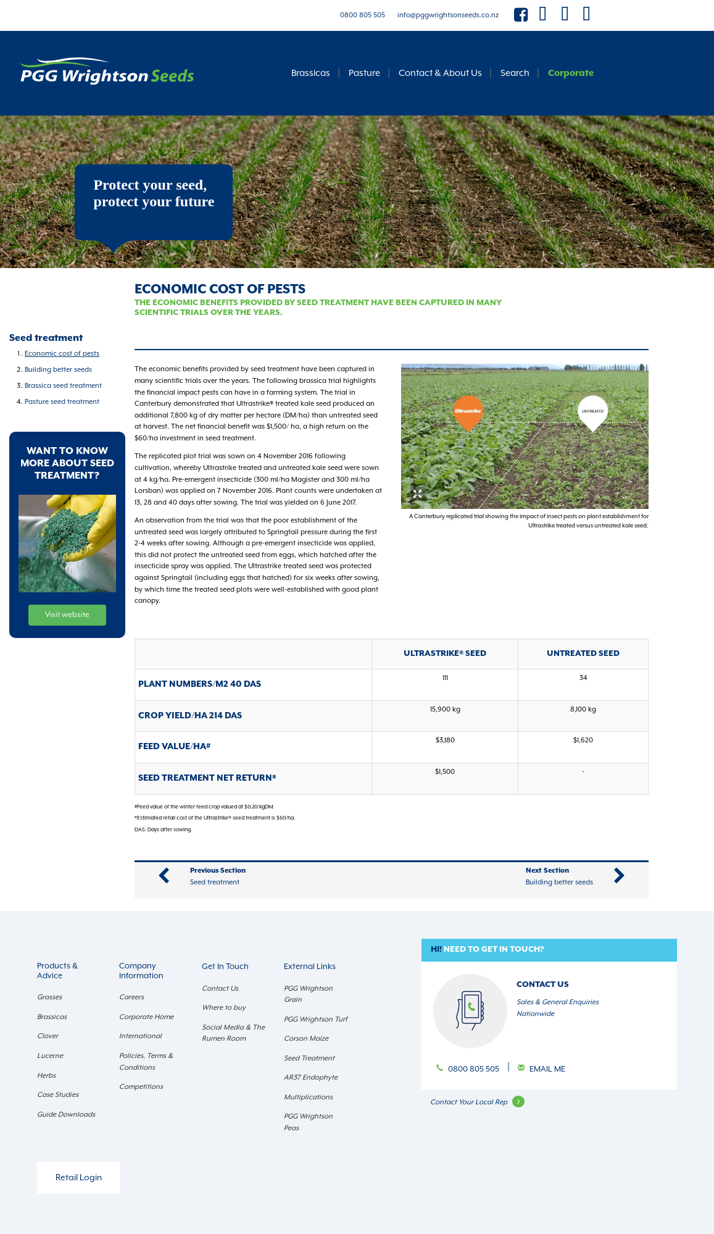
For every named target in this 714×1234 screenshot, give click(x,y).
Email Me (547, 1069)
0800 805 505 (362, 15)
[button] (549, 950)
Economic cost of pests (62, 354)
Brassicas (52, 1017)
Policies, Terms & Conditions (146, 1062)
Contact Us (220, 988)
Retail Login (79, 1178)
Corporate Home (146, 1017)
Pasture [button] (364, 73)
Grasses (49, 997)
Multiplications (308, 1097)
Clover (47, 1036)
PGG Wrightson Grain (308, 994)
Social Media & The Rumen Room (233, 1033)
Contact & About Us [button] (440, 73)
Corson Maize (306, 1039)
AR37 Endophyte (311, 1077)
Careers (131, 997)
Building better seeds (58, 370)
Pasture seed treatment (62, 402)
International (140, 1036)
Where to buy (224, 1008)
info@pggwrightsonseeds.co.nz (448, 15)
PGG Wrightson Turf (315, 1019)
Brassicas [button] (310, 73)
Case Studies (57, 1095)
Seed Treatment (309, 1058)
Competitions (141, 1087)
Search (514, 73)
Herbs (46, 1076)
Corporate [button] (571, 73)
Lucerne (50, 1056)
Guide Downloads (66, 1114)
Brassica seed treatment (63, 386)
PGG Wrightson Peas (308, 1122)
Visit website (67, 614)
